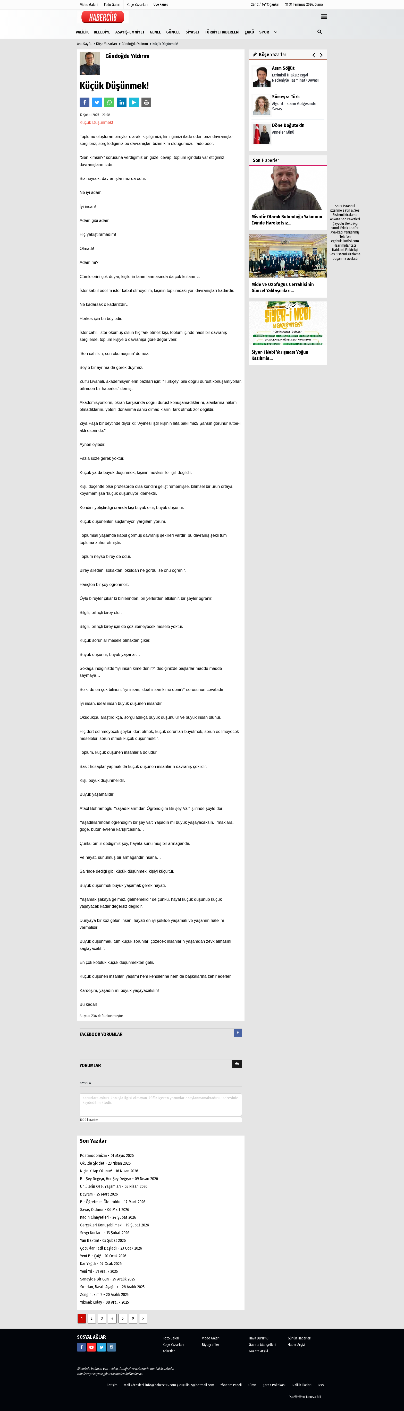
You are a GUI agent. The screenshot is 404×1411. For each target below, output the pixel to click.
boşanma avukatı (345, 258)
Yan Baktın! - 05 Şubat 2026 (103, 1240)
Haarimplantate (345, 245)
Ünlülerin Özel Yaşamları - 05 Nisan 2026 (113, 1186)
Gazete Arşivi (258, 1351)
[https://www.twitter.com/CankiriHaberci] (101, 1347)
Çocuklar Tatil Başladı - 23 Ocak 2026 (111, 1248)
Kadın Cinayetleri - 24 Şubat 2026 (108, 1217)
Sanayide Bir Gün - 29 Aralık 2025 (107, 1279)
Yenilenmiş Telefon (350, 234)
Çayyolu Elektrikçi (345, 223)
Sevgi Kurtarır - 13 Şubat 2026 (104, 1232)
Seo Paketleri (350, 219)
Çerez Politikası (274, 1385)
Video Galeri (211, 1338)
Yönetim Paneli (231, 1385)
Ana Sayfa (84, 44)
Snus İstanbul (345, 206)
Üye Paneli (161, 4)
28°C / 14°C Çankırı (265, 4)
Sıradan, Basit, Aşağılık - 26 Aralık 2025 (112, 1286)
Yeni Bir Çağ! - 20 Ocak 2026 (103, 1255)
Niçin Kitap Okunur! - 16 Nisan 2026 (109, 1170)
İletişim (112, 1385)
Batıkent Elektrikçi (345, 250)
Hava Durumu (258, 1338)
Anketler (169, 1351)
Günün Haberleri (299, 1338)
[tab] (238, 1034)
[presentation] (238, 1033)
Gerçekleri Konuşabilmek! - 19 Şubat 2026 (114, 1225)
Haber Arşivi (296, 1345)
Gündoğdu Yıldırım (135, 44)
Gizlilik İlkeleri (302, 1385)
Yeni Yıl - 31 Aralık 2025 (99, 1271)
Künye (252, 1385)
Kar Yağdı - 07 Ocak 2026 (101, 1263)
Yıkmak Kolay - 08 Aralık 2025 (104, 1302)
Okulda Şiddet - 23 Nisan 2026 (105, 1163)
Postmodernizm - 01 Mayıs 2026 (107, 1155)
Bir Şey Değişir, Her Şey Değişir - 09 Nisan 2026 (119, 1178)
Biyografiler (210, 1345)
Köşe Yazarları (106, 44)
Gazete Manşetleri (262, 1345)
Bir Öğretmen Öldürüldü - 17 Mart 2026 (112, 1201)
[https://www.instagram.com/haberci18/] (111, 1347)
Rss (321, 1385)
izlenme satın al (342, 210)
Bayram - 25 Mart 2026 (99, 1194)
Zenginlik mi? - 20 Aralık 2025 (104, 1294)
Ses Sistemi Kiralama (345, 254)
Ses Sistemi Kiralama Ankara (345, 214)
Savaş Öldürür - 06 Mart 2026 (104, 1209)
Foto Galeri (171, 1338)
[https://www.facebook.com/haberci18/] (81, 1347)
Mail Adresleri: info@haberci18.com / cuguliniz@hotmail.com (169, 1385)
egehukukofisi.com (345, 241)
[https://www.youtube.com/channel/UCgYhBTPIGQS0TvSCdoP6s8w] (91, 1347)
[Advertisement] (345, 126)
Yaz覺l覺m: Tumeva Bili (305, 1397)
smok (335, 228)
